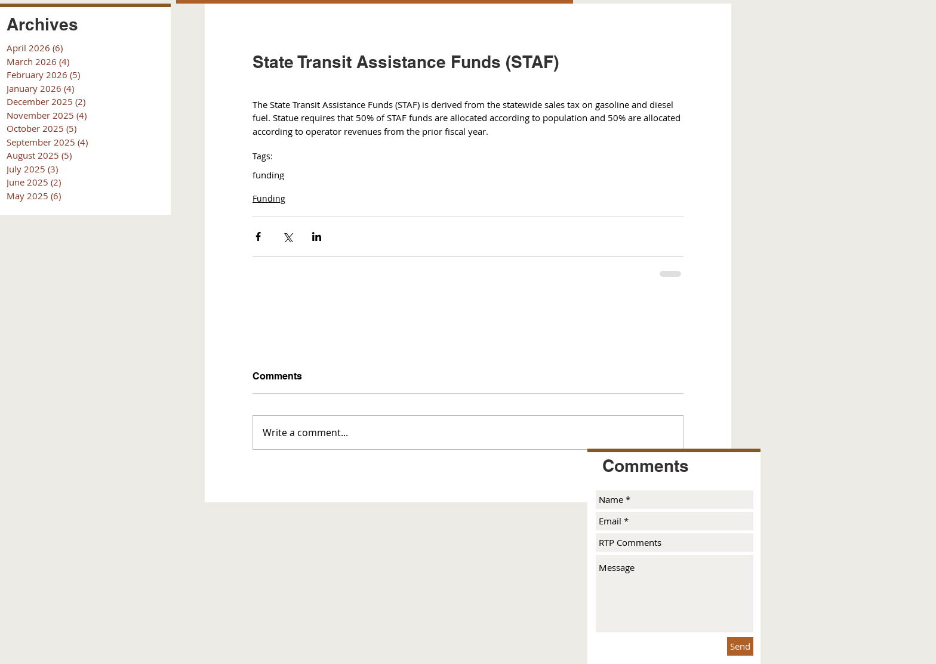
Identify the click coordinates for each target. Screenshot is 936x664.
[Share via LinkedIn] (316, 236)
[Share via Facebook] (258, 236)
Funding (269, 198)
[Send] (740, 646)
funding (268, 174)
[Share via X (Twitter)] (287, 236)
